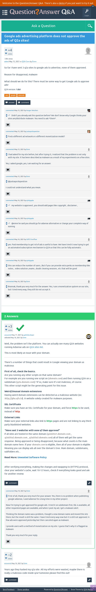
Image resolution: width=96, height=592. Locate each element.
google (13, 95)
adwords (21, 95)
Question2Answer (61, 590)
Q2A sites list (36, 347)
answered (7, 335)
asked (6, 62)
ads (6, 95)
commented (10, 110)
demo (62, 3)
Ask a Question (43, 26)
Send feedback (8, 590)
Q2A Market (88, 590)
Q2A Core (26, 62)
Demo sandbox (23, 590)
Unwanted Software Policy (32, 457)
